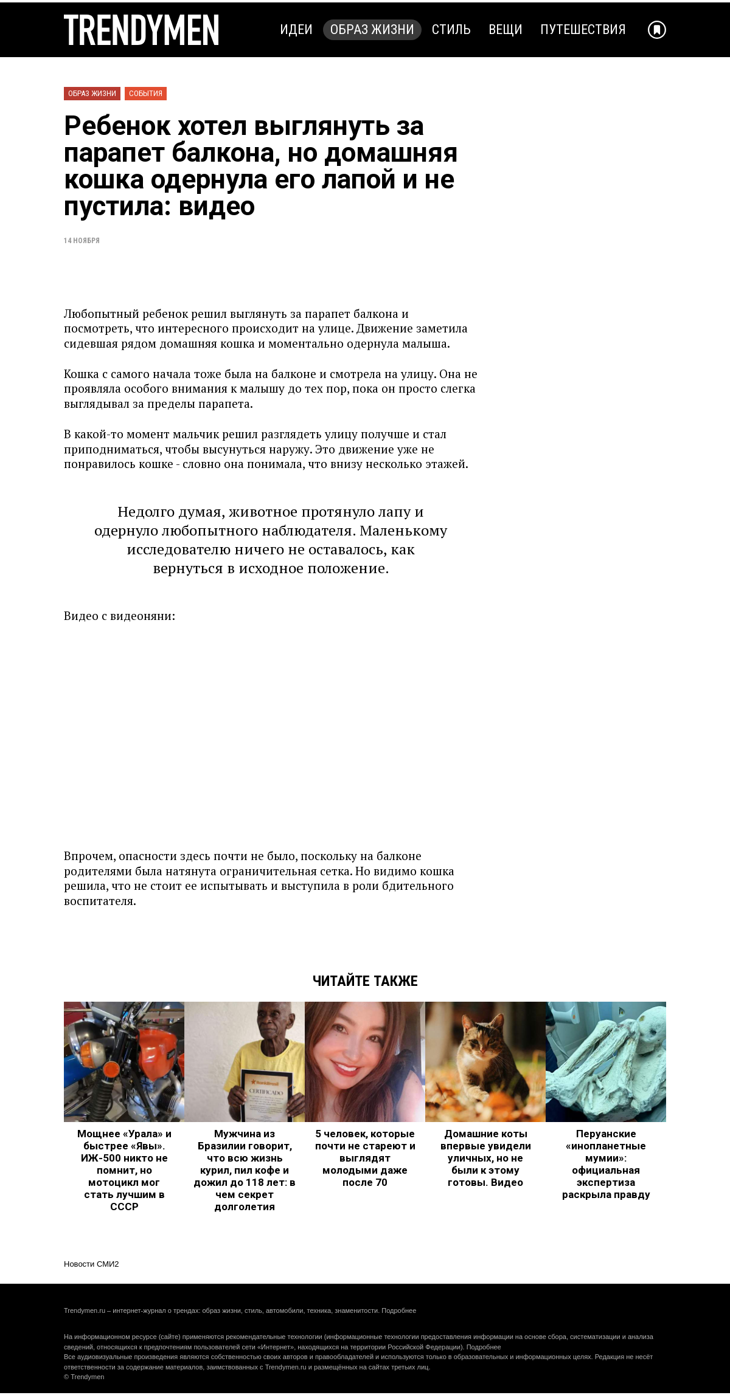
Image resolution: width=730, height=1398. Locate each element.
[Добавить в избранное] (657, 30)
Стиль (451, 29)
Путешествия (583, 29)
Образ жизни (372, 29)
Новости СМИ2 (91, 1264)
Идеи (296, 29)
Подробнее (398, 1310)
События (145, 93)
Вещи (505, 29)
